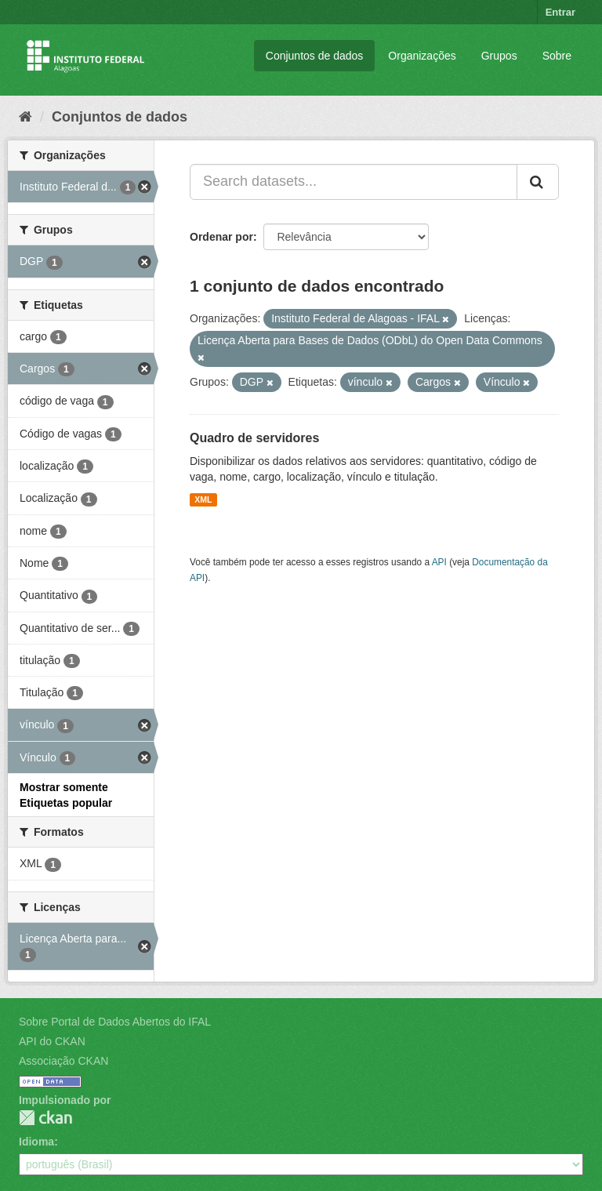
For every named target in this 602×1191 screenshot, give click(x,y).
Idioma (36, 1141)
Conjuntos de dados (315, 55)
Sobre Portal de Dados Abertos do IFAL (115, 1021)
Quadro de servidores (254, 438)
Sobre (556, 55)
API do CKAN (52, 1041)
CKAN (45, 1117)
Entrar (560, 12)
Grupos (499, 55)
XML (203, 499)
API (439, 562)
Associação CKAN (63, 1061)
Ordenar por (221, 237)
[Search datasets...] (353, 182)
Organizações (421, 55)
